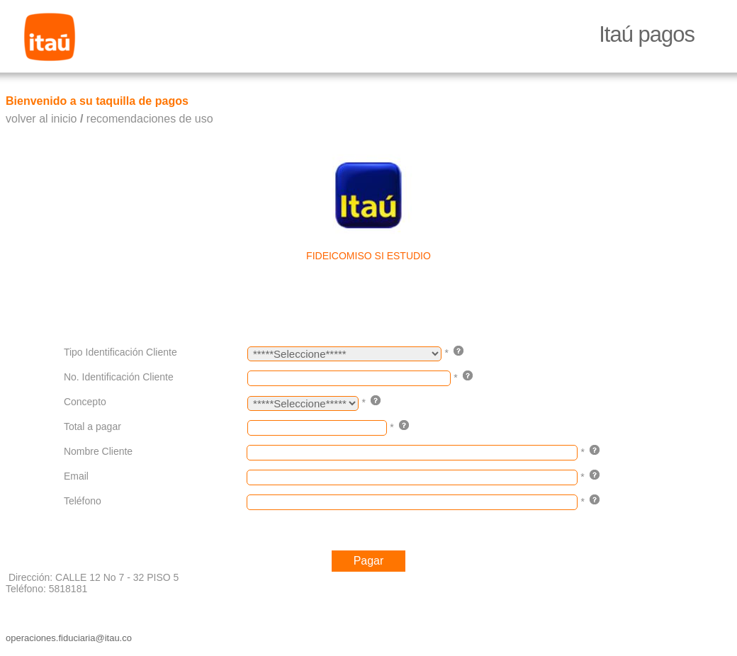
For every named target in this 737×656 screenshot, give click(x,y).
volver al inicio (41, 119)
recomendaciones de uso (149, 119)
